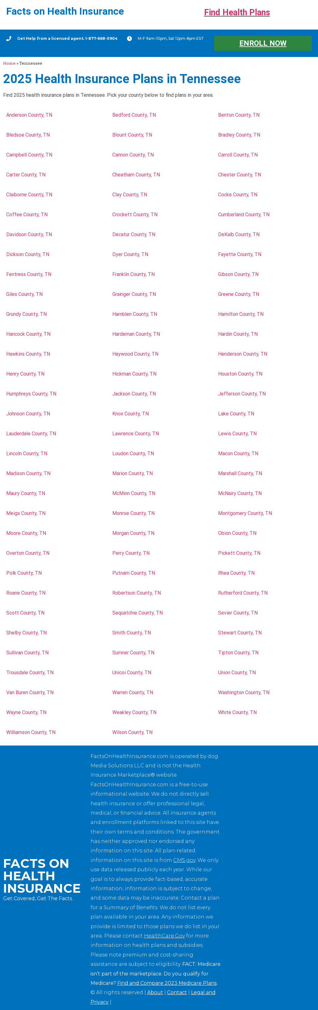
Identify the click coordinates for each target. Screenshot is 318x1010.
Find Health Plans (237, 12)
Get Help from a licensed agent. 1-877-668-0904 (67, 38)
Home (9, 63)
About (155, 992)
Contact (177, 992)
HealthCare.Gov (164, 936)
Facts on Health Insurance (65, 11)
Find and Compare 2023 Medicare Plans (167, 983)
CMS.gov (184, 860)
